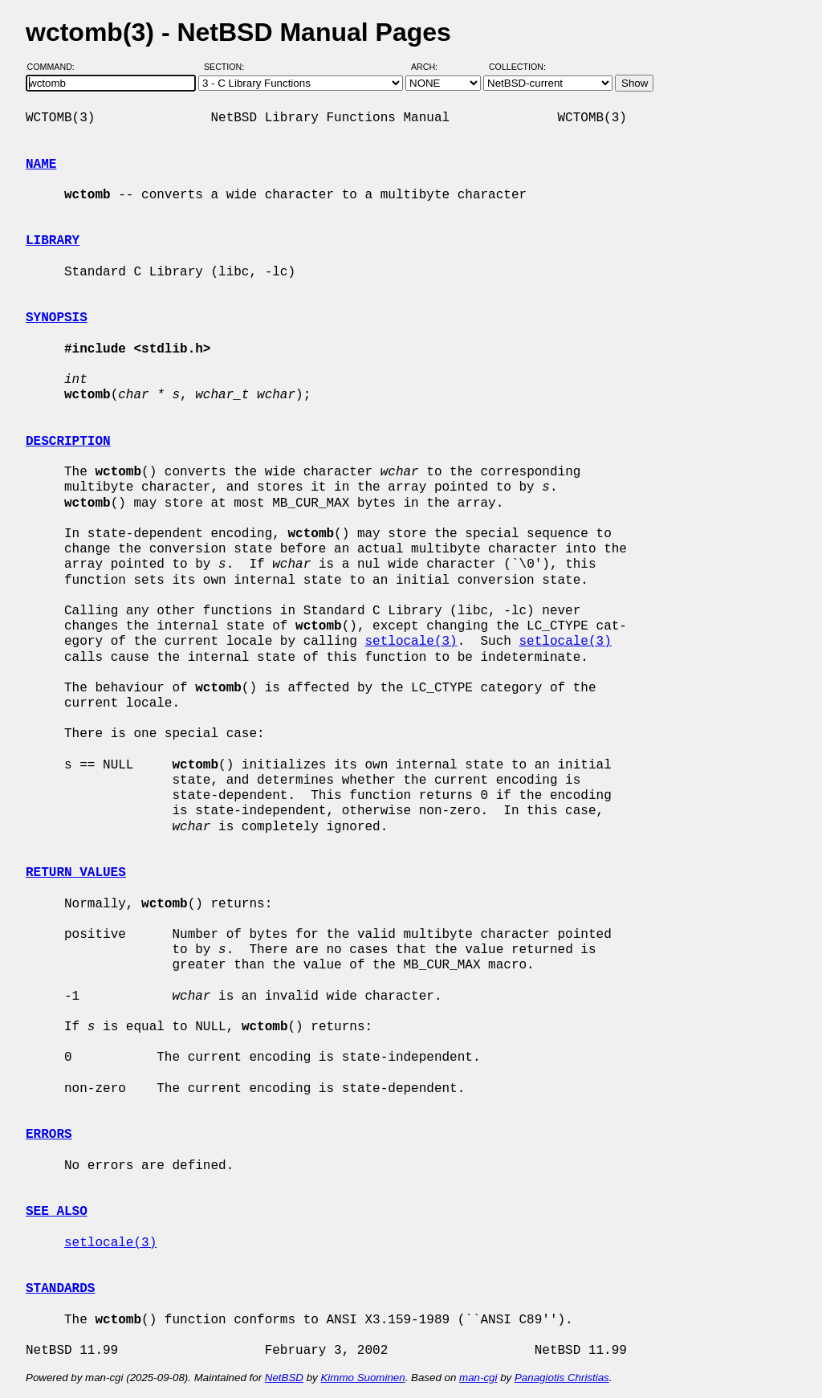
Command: (55, 66)
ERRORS (49, 1134)
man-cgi (478, 1378)
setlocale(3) (410, 641)
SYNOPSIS (56, 318)
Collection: (517, 66)
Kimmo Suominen (362, 1378)
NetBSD (284, 1378)
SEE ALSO (56, 1212)
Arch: (431, 66)
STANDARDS (60, 1289)
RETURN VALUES (76, 873)
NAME (41, 164)
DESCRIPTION (68, 441)
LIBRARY (52, 241)
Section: (227, 66)
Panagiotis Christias (562, 1378)
